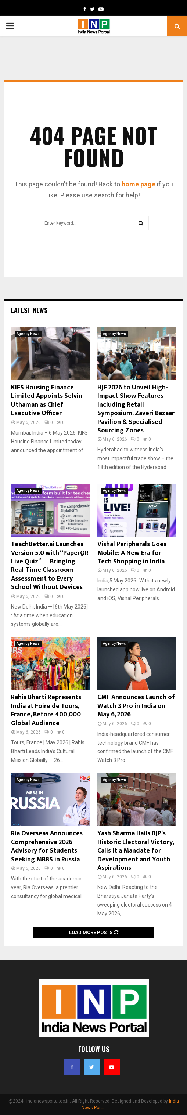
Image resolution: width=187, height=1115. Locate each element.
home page (138, 184)
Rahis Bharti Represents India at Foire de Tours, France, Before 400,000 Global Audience (46, 710)
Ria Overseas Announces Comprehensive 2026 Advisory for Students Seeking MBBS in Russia (47, 846)
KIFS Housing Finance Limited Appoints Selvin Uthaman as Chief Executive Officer (46, 400)
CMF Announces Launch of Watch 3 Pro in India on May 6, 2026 (136, 706)
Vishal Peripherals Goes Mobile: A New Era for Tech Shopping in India (131, 553)
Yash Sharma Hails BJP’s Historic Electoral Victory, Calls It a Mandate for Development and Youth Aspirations (135, 851)
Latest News (29, 310)
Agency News (28, 334)
